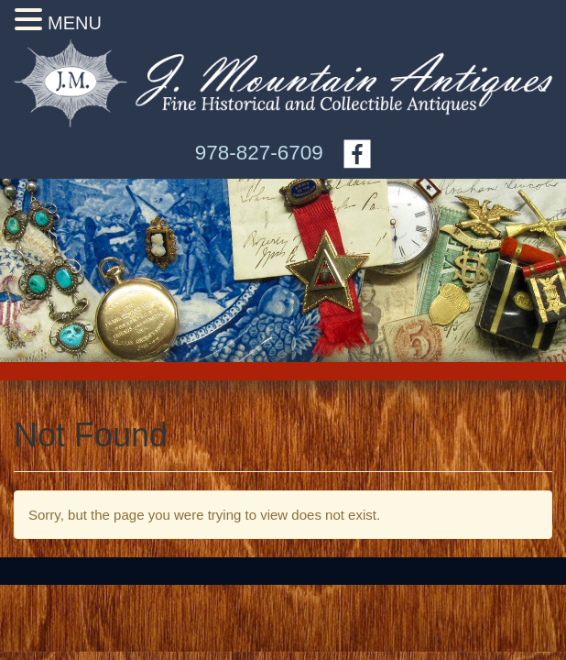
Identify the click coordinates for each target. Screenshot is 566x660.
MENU (75, 23)
